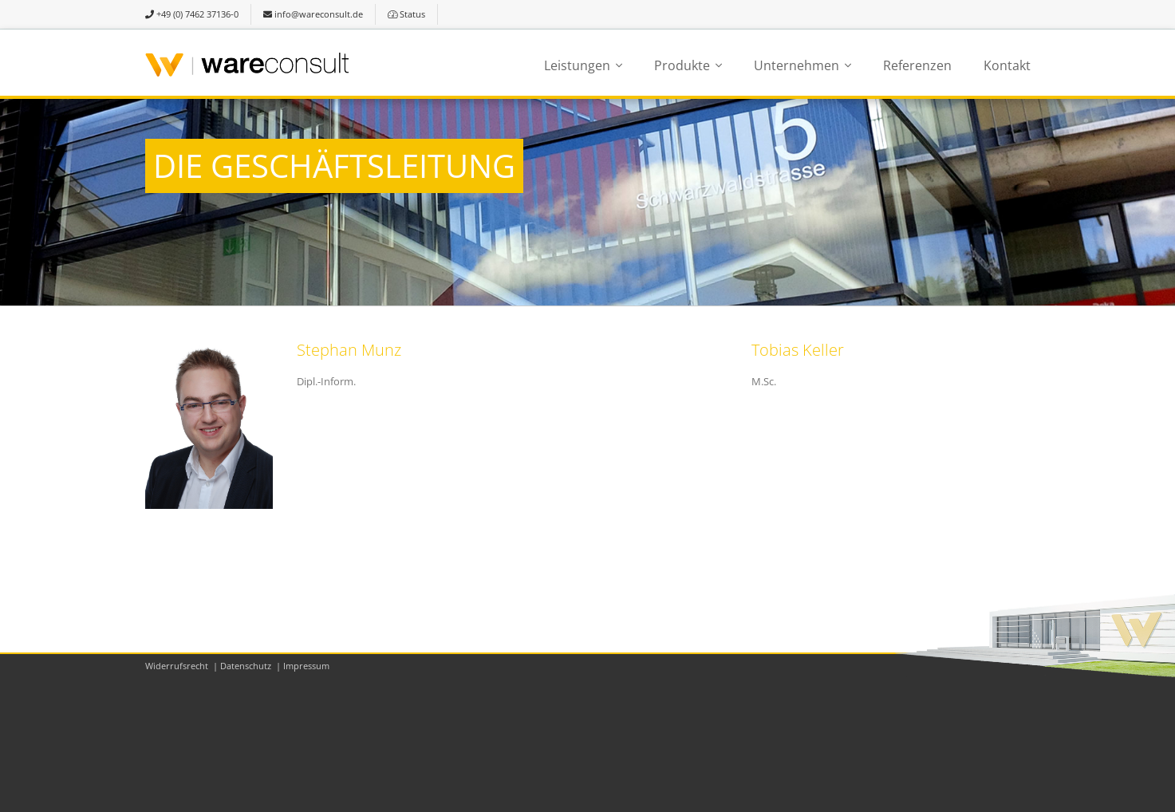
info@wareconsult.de (313, 14)
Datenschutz (245, 666)
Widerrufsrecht (176, 666)
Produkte (682, 65)
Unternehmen (796, 65)
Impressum (306, 666)
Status (406, 14)
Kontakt (1007, 65)
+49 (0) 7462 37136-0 (192, 14)
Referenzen (917, 65)
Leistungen (577, 65)
